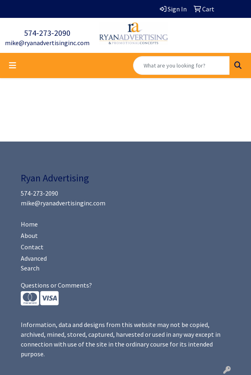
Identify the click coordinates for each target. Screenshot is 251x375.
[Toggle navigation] (12, 65)
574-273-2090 (47, 33)
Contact (32, 247)
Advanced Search (34, 263)
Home (29, 224)
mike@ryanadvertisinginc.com (47, 43)
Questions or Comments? (56, 285)
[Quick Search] (181, 65)
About (29, 235)
